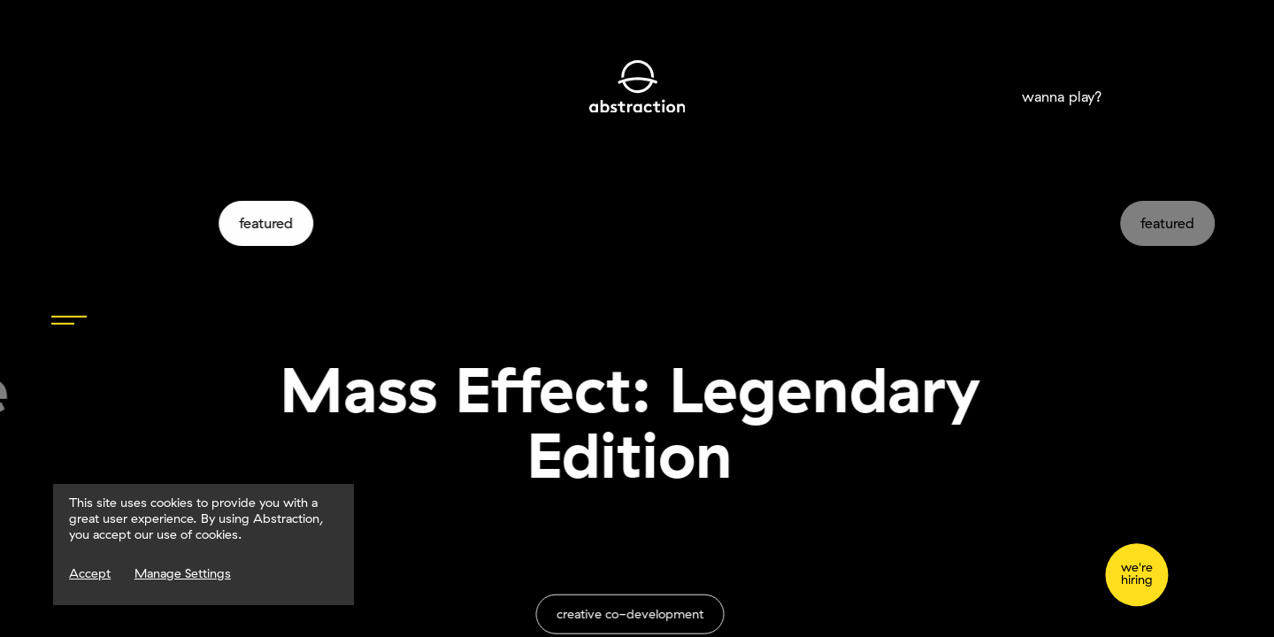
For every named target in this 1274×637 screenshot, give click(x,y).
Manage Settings (182, 573)
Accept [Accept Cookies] (90, 573)
